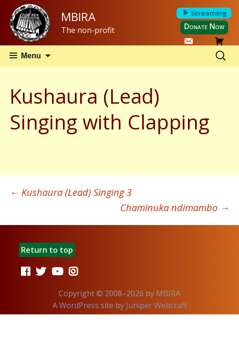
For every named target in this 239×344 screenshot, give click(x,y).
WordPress (79, 305)
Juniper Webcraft (156, 305)
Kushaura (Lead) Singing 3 (71, 192)
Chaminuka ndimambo (174, 207)
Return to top (47, 250)
